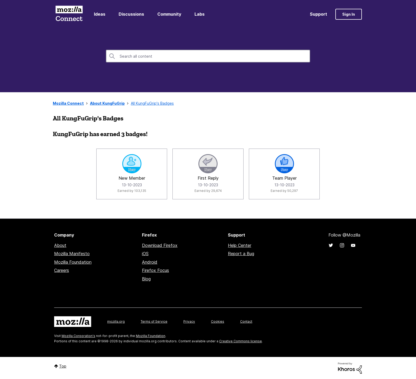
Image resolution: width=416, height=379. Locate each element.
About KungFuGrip (107, 103)
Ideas (99, 14)
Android (149, 262)
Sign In (348, 14)
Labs (199, 14)
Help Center (239, 245)
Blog (146, 278)
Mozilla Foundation (73, 262)
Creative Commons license (240, 341)
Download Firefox (159, 245)
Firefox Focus (155, 270)
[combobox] (208, 56)
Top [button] (62, 366)
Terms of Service (154, 321)
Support (318, 14)
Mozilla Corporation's (78, 336)
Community (169, 14)
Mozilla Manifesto (72, 253)
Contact (246, 321)
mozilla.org (116, 321)
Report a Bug (241, 253)
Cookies (217, 321)
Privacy (189, 321)
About (60, 245)
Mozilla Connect (69, 14)
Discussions (131, 14)
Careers (61, 270)
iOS (145, 253)
